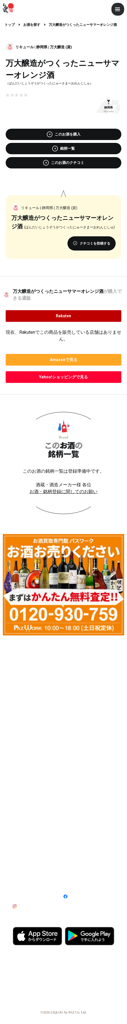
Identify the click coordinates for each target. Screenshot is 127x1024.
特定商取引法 (73, 863)
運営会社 (19, 863)
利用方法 (72, 804)
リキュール (24, 47)
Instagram (27, 906)
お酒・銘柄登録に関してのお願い (63, 491)
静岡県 (41, 47)
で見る (63, 359)
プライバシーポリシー (79, 872)
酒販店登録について (32, 834)
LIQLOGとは (24, 804)
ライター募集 (25, 814)
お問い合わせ (73, 881)
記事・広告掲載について (36, 844)
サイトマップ (22, 881)
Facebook (78, 896)
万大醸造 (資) (61, 47)
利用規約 (19, 872)
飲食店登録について (83, 834)
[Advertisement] (63, 703)
